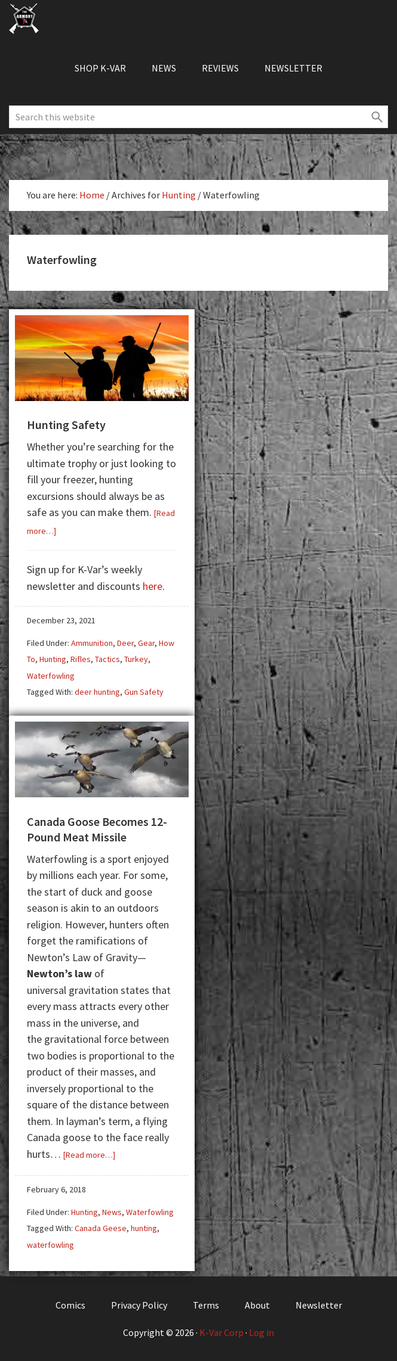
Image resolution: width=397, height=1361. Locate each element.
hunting (144, 1228)
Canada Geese (101, 1228)
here (152, 586)
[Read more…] (89, 1154)
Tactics (107, 659)
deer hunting (97, 691)
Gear (146, 643)
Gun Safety (144, 691)
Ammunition (92, 643)
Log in (261, 1332)
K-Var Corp (221, 1332)
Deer (125, 643)
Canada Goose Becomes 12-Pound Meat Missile (97, 829)
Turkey (136, 659)
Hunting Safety (66, 424)
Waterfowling (51, 675)
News (112, 1212)
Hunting (52, 659)
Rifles (80, 659)
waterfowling (50, 1244)
